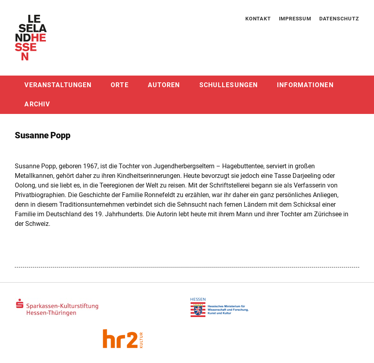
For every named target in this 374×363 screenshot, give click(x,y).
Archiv (37, 104)
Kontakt (258, 19)
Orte (119, 85)
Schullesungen (228, 85)
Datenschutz (339, 19)
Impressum (295, 19)
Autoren (164, 85)
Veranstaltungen (58, 85)
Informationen (305, 85)
